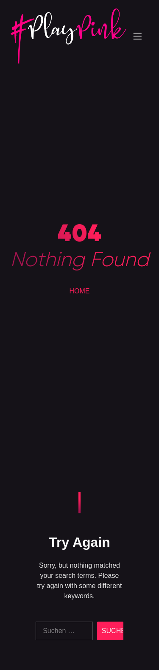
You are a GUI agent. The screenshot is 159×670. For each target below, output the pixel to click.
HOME (80, 291)
